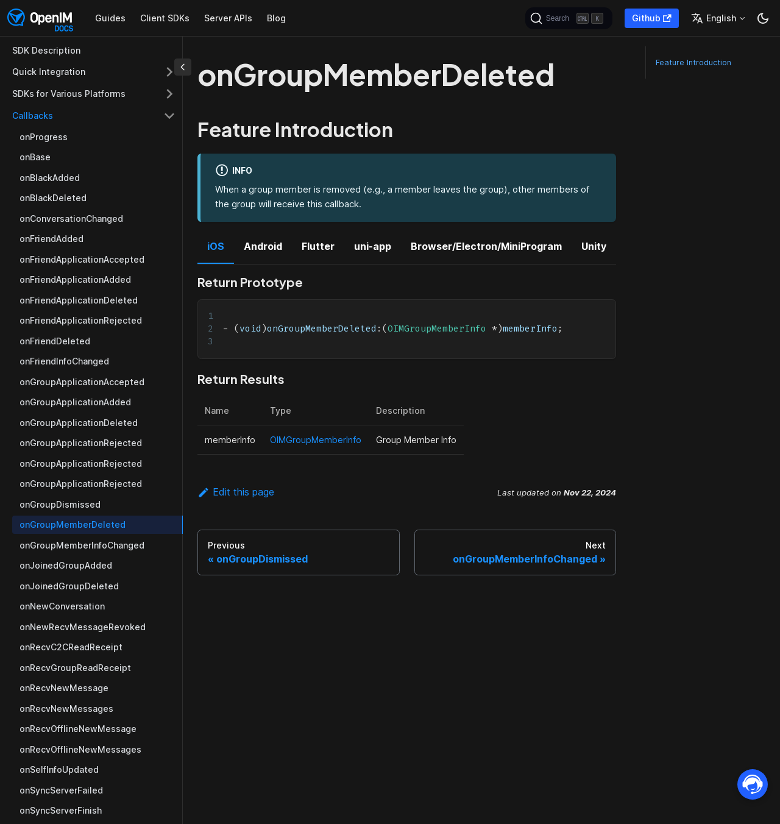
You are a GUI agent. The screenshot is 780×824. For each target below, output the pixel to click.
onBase (35, 157)
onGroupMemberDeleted (73, 524)
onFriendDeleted (55, 341)
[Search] (568, 18)
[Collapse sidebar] (182, 67)
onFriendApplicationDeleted (79, 300)
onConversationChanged (71, 218)
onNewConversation (62, 606)
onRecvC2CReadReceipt (71, 647)
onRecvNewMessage (64, 688)
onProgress (44, 137)
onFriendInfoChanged (64, 361)
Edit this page (235, 492)
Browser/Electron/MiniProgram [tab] (486, 246)
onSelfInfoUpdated (59, 769)
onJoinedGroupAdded (66, 565)
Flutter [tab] (318, 246)
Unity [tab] (593, 246)
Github (652, 18)
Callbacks (32, 115)
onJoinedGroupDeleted (69, 586)
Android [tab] (263, 246)
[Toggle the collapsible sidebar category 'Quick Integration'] (169, 72)
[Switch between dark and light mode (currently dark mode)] (763, 18)
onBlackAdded (50, 177)
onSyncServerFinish (61, 810)
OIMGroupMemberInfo (315, 440)
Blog (276, 18)
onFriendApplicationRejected (81, 320)
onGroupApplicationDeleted (79, 422)
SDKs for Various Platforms (69, 93)
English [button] (713, 18)
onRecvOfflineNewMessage (78, 728)
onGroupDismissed (60, 504)
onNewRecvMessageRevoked (83, 627)
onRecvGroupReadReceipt (75, 667)
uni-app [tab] (372, 246)
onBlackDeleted (53, 198)
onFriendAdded (51, 238)
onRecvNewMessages (66, 708)
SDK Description (46, 50)
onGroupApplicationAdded (75, 402)
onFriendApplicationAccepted (82, 259)
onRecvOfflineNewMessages (80, 749)
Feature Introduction (693, 62)
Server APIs (228, 18)
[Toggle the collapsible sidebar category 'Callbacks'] (169, 116)
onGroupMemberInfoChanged (82, 545)
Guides (110, 18)
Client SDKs (165, 18)
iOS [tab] (215, 246)
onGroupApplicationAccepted (82, 382)
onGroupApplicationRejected (81, 443)
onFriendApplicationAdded (75, 279)
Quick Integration (48, 71)
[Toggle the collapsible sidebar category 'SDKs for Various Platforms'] (169, 94)
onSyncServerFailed (61, 790)
